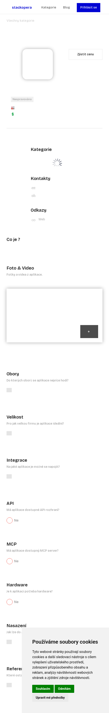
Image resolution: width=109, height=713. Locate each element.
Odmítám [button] (64, 688)
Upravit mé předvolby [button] (50, 697)
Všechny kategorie (20, 21)
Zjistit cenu (85, 54)
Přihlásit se (88, 7)
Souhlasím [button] (43, 688)
